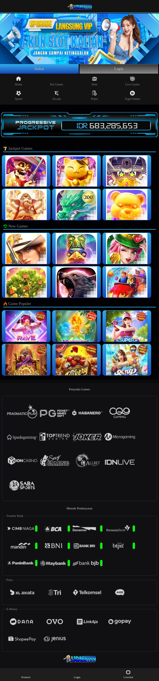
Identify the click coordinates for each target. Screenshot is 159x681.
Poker (94, 95)
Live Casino (132, 81)
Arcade (56, 95)
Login (118, 69)
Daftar (39, 69)
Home (18, 81)
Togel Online (132, 95)
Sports (18, 95)
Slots (95, 81)
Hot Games (56, 81)
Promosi (25, 674)
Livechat (128, 674)
